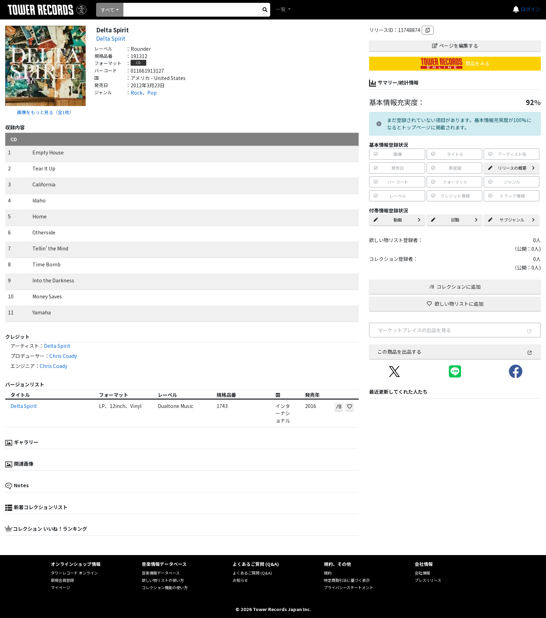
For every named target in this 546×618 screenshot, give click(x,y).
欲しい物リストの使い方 (163, 580)
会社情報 (422, 573)
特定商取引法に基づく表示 (347, 580)
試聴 (454, 220)
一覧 (281, 9)
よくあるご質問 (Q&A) (252, 573)
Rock (136, 92)
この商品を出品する (454, 351)
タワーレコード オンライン (74, 573)
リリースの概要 (511, 168)
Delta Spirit (110, 38)
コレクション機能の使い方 (165, 587)
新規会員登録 (62, 580)
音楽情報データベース (161, 573)
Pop (152, 92)
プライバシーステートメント (348, 587)
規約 (328, 573)
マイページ (60, 587)
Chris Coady (63, 355)
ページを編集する (455, 45)
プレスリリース (428, 580)
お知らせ (240, 580)
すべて (108, 9)
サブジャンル (511, 220)
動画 (397, 220)
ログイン (530, 9)
